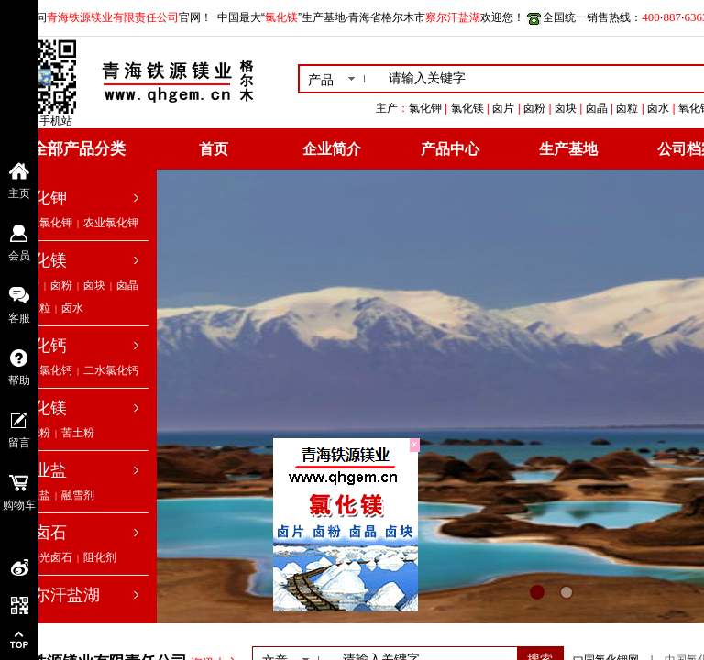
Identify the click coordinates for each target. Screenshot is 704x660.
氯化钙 (42, 345)
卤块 (94, 285)
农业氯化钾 (110, 222)
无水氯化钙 (44, 370)
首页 (213, 149)
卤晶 (127, 285)
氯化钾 (42, 198)
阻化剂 (99, 557)
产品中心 (450, 149)
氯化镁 (42, 260)
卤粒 (39, 308)
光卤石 (42, 532)
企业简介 (331, 149)
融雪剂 (77, 495)
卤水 (72, 308)
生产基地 (568, 149)
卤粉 (61, 285)
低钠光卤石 (44, 557)
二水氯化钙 (110, 370)
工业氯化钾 (44, 222)
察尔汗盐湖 (58, 595)
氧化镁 (42, 408)
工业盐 (42, 470)
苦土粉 (77, 432)
